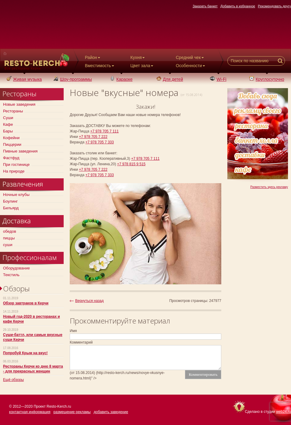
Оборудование (16, 268)
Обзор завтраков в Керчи (25, 303)
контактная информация (29, 412)
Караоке (121, 79)
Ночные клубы (16, 194)
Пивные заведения (20, 151)
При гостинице (16, 164)
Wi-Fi (218, 79)
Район (93, 57)
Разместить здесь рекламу (269, 187)
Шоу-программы (73, 79)
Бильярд (11, 208)
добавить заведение (111, 412)
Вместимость (100, 65)
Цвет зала (142, 65)
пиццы (9, 238)
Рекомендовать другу (274, 6)
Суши (8, 117)
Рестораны (13, 111)
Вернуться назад (89, 301)
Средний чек (190, 57)
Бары (8, 131)
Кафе (8, 124)
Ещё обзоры (13, 380)
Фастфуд (11, 158)
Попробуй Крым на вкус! (25, 353)
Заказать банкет (205, 6)
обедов (9, 231)
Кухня (138, 57)
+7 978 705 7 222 (93, 137)
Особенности (191, 65)
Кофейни (11, 137)
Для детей (169, 79)
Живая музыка (24, 79)
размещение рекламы (72, 412)
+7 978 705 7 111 (104, 131)
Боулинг (10, 201)
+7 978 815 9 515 (131, 164)
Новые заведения (19, 104)
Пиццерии (12, 144)
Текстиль (11, 274)
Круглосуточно (266, 79)
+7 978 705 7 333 (99, 142)
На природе (14, 171)
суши (7, 244)
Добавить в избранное (237, 6)
